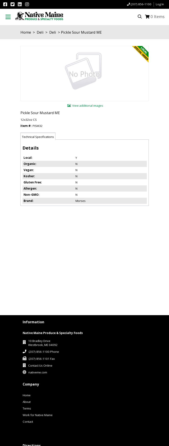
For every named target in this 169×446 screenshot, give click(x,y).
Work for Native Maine (38, 415)
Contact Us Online (40, 365)
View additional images (87, 106)
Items (158, 16)
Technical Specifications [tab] (38, 137)
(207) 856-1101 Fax (42, 359)
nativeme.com (37, 372)
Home (25, 32)
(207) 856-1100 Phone (44, 352)
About (27, 402)
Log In (160, 4)
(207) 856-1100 (140, 4)
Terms (27, 408)
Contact (28, 422)
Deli (40, 32)
